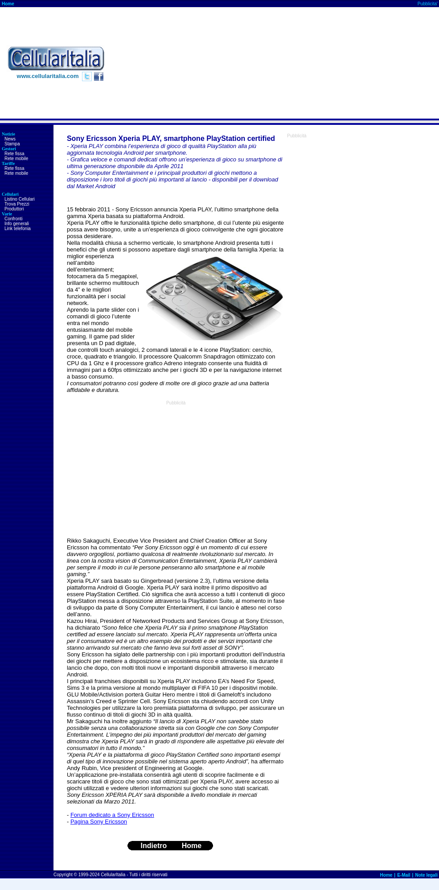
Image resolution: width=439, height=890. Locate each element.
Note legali (426, 875)
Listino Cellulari (19, 199)
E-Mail (403, 875)
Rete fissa (14, 153)
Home (8, 3)
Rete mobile (16, 158)
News (10, 138)
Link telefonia (17, 228)
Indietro (154, 845)
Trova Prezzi (16, 204)
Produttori (14, 208)
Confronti (13, 218)
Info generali (16, 223)
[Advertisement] (371, 63)
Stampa (12, 143)
